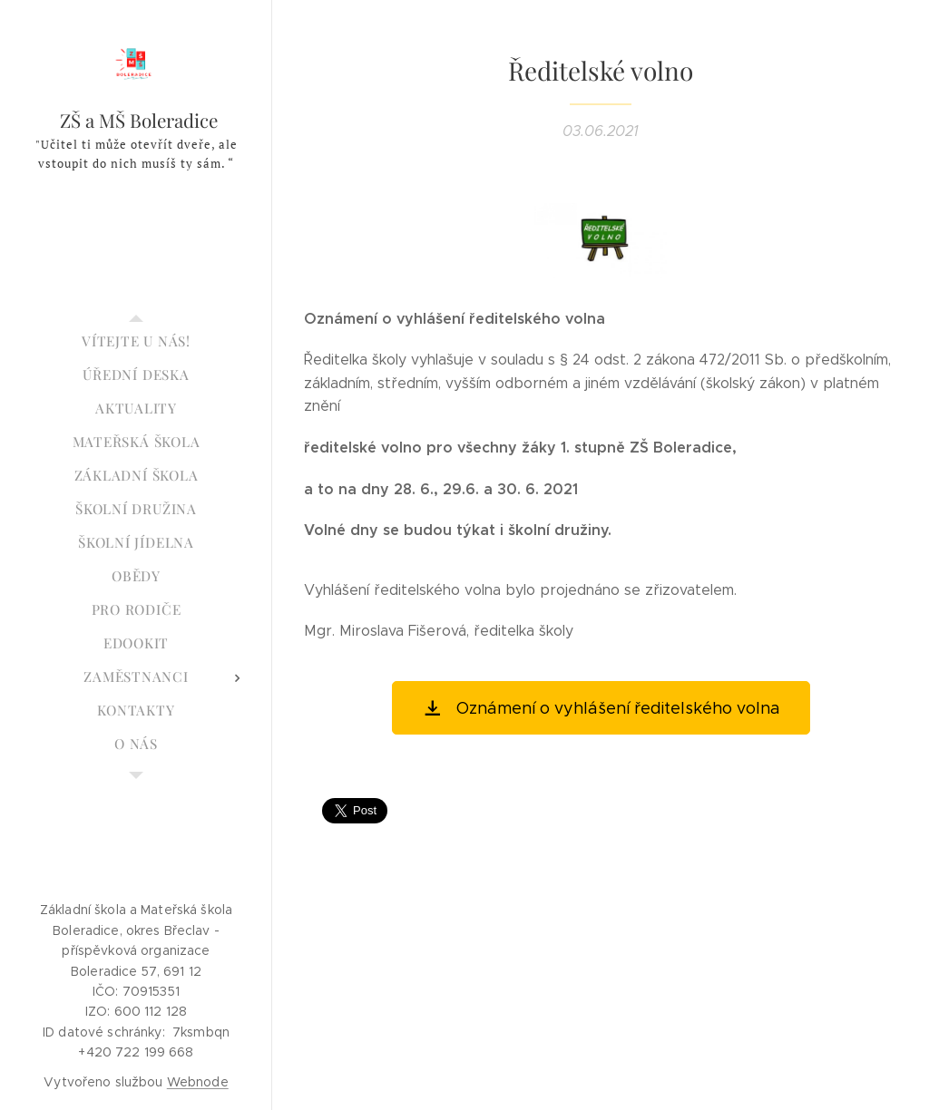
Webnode (198, 1082)
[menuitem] (136, 341)
